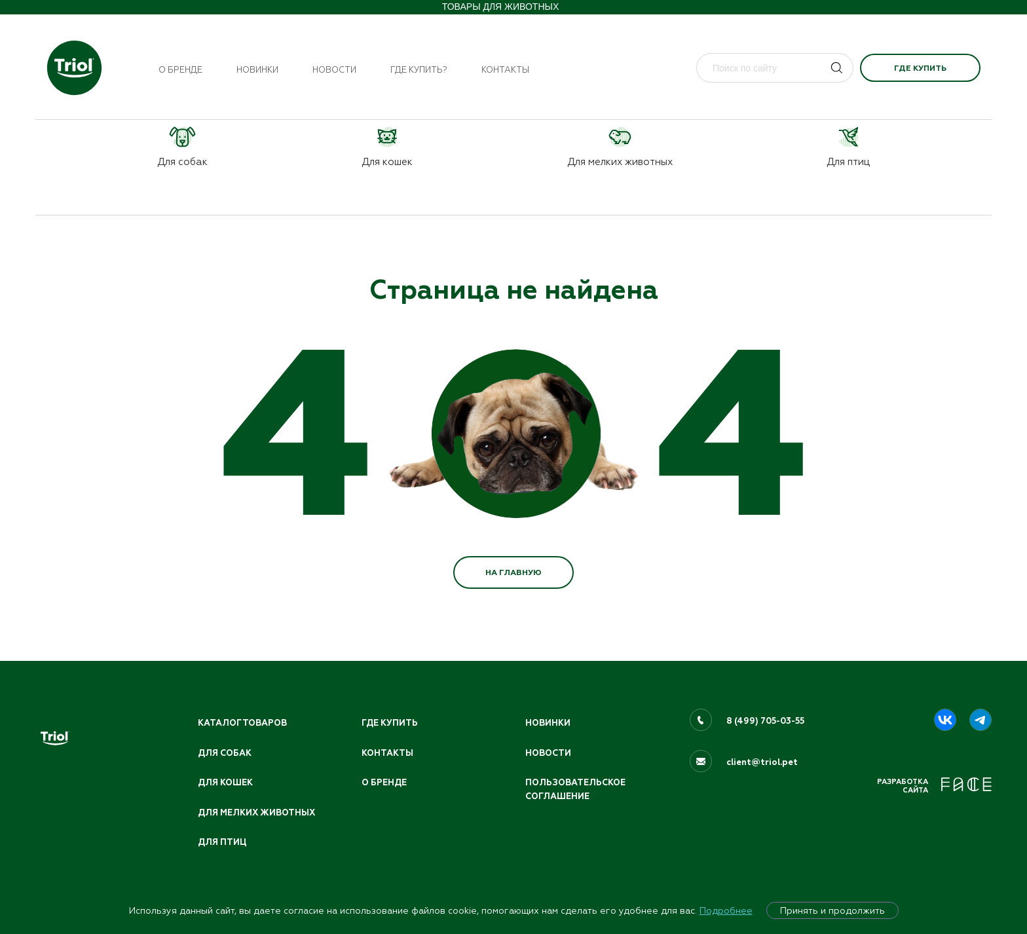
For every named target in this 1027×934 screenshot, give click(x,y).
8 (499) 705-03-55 (765, 721)
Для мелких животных (256, 813)
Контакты (505, 70)
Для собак (225, 753)
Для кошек (225, 782)
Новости (334, 70)
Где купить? (418, 70)
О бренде (180, 70)
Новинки (257, 70)
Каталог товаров (242, 723)
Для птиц (222, 842)
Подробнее (726, 910)
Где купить (920, 68)
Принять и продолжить (832, 910)
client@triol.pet (762, 762)
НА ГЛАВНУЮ (513, 572)
